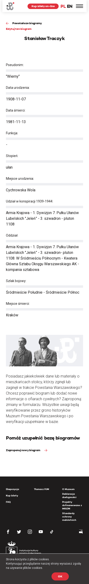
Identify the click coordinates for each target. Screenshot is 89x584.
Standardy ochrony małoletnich (69, 516)
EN (69, 6)
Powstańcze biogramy (27, 23)
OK (60, 576)
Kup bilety (12, 495)
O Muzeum (68, 489)
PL (63, 6)
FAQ (8, 501)
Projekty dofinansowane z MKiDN (72, 505)
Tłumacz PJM (41, 489)
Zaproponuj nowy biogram (23, 450)
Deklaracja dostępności (69, 495)
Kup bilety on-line (43, 6)
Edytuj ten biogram (19, 29)
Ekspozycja (12, 489)
